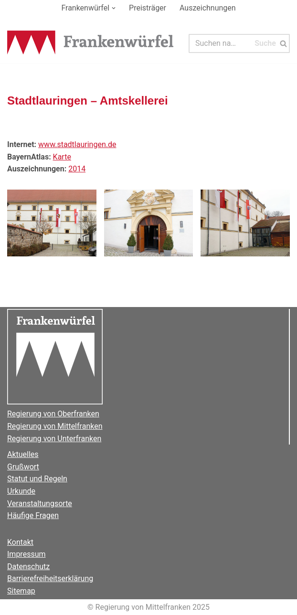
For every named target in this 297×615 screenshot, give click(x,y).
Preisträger (147, 7)
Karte (62, 156)
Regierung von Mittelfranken (54, 426)
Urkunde (21, 491)
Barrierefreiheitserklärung (50, 578)
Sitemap (21, 590)
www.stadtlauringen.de (77, 144)
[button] (114, 8)
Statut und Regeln (37, 478)
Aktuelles (23, 454)
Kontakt (20, 542)
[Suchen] (221, 43)
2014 (76, 168)
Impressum (26, 554)
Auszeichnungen (208, 7)
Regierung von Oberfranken (53, 413)
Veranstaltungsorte (39, 503)
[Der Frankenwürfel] (90, 43)
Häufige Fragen (33, 515)
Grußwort (23, 466)
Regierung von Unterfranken (54, 438)
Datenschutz (28, 566)
